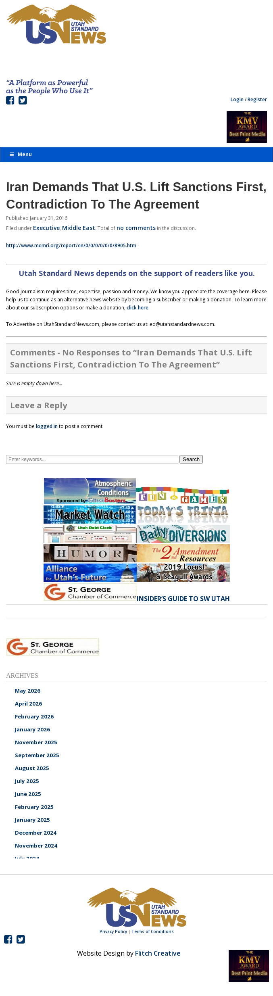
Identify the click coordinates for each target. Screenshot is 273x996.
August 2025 (32, 768)
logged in (47, 426)
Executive (46, 228)
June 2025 (28, 794)
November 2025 (36, 742)
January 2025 (32, 819)
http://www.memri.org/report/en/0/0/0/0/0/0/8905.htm (71, 245)
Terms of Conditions (152, 931)
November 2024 (36, 845)
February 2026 (34, 716)
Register (257, 99)
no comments (136, 228)
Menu (20, 154)
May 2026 (27, 690)
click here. (138, 307)
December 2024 (35, 832)
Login (237, 99)
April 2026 (28, 703)
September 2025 (37, 755)
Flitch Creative (158, 953)
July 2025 (27, 781)
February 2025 (34, 806)
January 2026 (32, 729)
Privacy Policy (113, 931)
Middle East (78, 228)
